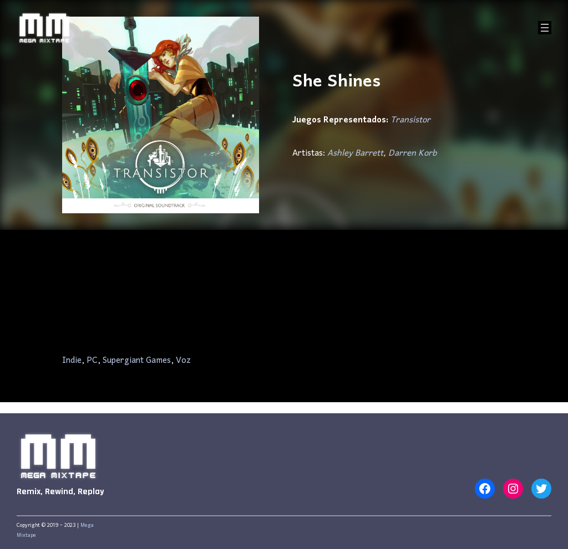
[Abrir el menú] (544, 27)
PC (92, 360)
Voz (183, 360)
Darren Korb (412, 153)
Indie (72, 360)
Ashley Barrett (355, 153)
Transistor (410, 120)
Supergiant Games (137, 360)
